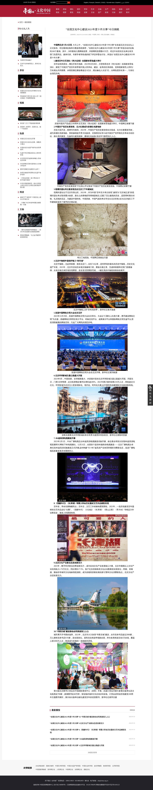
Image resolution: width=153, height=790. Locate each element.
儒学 (78, 9)
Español (117, 2)
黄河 (127, 12)
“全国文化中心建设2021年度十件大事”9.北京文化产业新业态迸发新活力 (77, 723)
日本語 (103, 2)
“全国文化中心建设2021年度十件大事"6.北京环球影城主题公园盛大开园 (77, 745)
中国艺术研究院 (60, 766)
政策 (106, 12)
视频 (22, 103)
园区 (120, 12)
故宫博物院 (98, 766)
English (86, 2)
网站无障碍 (150, 396)
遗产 (99, 12)
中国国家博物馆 (41, 769)
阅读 (78, 12)
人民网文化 (60, 769)
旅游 (120, 9)
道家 (85, 12)
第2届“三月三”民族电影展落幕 (30, 123)
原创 (64, 9)
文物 (99, 9)
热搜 (22, 133)
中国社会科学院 (87, 766)
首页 (21, 22)
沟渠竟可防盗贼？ (26, 60)
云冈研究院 (116, 766)
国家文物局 (50, 766)
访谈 (113, 12)
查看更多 (132, 710)
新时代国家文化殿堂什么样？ (30, 169)
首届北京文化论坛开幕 (27, 119)
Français (91, 2)
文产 (106, 9)
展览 (71, 12)
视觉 (57, 12)
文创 (92, 12)
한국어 (127, 2)
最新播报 (28, 22)
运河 (127, 9)
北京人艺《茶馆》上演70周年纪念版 (31, 86)
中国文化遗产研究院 (74, 766)
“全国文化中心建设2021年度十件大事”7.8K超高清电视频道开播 (74, 739)
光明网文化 (78, 769)
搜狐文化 (87, 769)
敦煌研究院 (107, 766)
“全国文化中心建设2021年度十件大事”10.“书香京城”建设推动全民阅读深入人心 (80, 717)
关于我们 (48, 781)
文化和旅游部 (40, 766)
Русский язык (110, 2)
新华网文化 (51, 769)
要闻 (57, 9)
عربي (122, 2)
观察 (64, 12)
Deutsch (97, 2)
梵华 (85, 9)
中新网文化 (69, 769)
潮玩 (71, 9)
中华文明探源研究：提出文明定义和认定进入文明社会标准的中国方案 (30, 185)
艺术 (92, 9)
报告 (113, 9)
